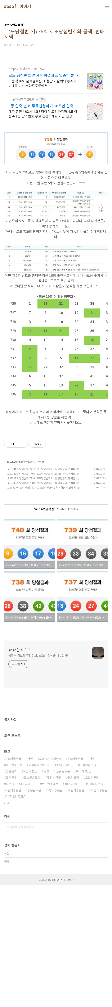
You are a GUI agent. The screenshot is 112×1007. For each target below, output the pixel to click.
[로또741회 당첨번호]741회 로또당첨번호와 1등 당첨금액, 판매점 (40, 590)
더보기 (7, 925)
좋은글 (10, 905)
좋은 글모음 (62, 893)
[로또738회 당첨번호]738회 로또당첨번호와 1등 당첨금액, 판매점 (40, 604)
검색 (104, 948)
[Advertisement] (56, 92)
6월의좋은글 (95, 905)
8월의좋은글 (75, 880)
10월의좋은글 (72, 905)
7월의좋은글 (13, 912)
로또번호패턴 (50, 905)
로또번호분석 (14, 886)
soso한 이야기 (17, 6)
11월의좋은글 (98, 912)
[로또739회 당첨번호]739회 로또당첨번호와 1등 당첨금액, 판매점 (40, 600)
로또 (46, 893)
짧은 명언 (12, 899)
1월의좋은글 (13, 880)
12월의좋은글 (65, 886)
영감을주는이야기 (39, 886)
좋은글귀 (11, 893)
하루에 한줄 (53, 899)
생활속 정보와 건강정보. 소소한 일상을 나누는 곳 (38, 777)
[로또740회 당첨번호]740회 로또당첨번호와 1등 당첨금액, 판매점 (40, 595)
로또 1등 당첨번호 (50, 880)
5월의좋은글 (55, 912)
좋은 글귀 (73, 899)
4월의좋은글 (28, 905)
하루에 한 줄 (83, 893)
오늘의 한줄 (30, 893)
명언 (30, 880)
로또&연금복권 (15, 583)
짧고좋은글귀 (32, 899)
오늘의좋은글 (88, 886)
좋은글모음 (34, 912)
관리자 (70, 1001)
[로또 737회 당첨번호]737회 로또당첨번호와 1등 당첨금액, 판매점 (41, 609)
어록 (92, 880)
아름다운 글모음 (16, 918)
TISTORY (57, 1001)
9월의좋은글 (76, 912)
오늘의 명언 (92, 899)
